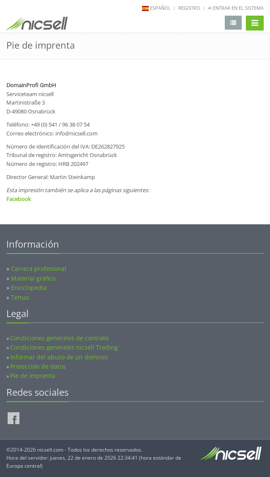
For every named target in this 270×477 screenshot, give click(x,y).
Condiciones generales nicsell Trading (64, 347)
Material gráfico (33, 278)
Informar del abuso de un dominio (59, 357)
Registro (189, 8)
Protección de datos (38, 366)
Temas (20, 297)
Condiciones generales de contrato (59, 338)
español (160, 8)
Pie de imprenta (32, 376)
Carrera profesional (38, 269)
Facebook (18, 199)
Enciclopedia (29, 288)
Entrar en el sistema (236, 8)
